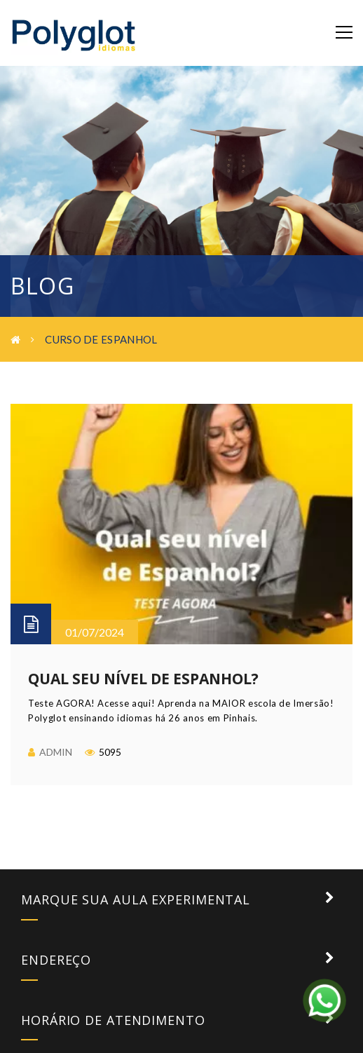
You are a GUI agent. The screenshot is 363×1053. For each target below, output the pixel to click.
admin (55, 752)
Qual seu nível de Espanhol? (143, 678)
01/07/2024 (94, 632)
